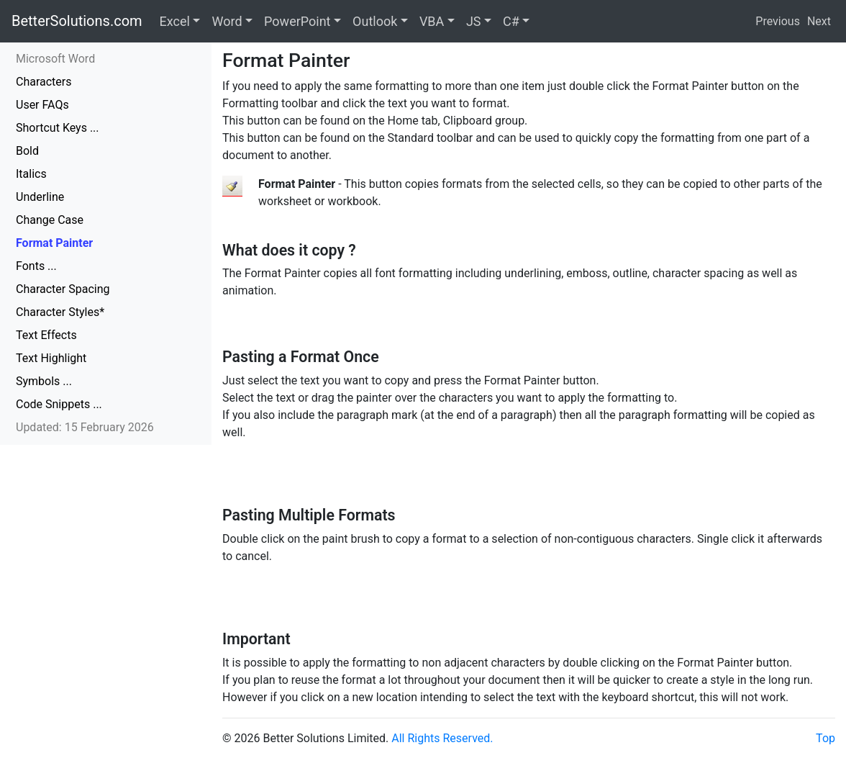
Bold (27, 151)
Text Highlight (51, 358)
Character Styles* (60, 312)
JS (473, 21)
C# (511, 21)
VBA (431, 21)
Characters (44, 82)
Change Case (49, 220)
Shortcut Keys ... (57, 128)
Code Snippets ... (59, 404)
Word (227, 21)
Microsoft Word (55, 59)
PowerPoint (297, 21)
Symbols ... (44, 381)
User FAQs (42, 105)
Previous (777, 21)
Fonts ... (36, 266)
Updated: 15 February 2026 (85, 427)
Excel (175, 21)
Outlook (374, 21)
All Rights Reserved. (442, 738)
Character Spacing (63, 289)
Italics (31, 174)
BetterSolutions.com (77, 21)
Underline (40, 197)
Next (819, 21)
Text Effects (46, 335)
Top (825, 738)
